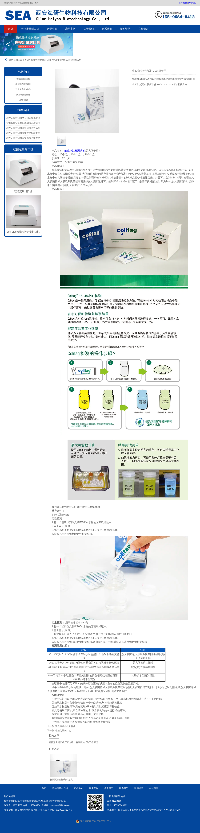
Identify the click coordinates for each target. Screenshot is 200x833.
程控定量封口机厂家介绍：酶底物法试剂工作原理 (73, 742)
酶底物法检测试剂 (23, 84)
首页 (10, 28)
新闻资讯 (125, 28)
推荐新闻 (23, 110)
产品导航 (23, 72)
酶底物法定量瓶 (23, 95)
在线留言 (143, 28)
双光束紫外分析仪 (23, 89)
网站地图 (192, 3)
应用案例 (70, 28)
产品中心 (52, 28)
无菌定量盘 (23, 100)
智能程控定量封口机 (41, 59)
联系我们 (183, 3)
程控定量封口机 (30, 28)
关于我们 (89, 28)
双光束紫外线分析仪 (65, 726)
